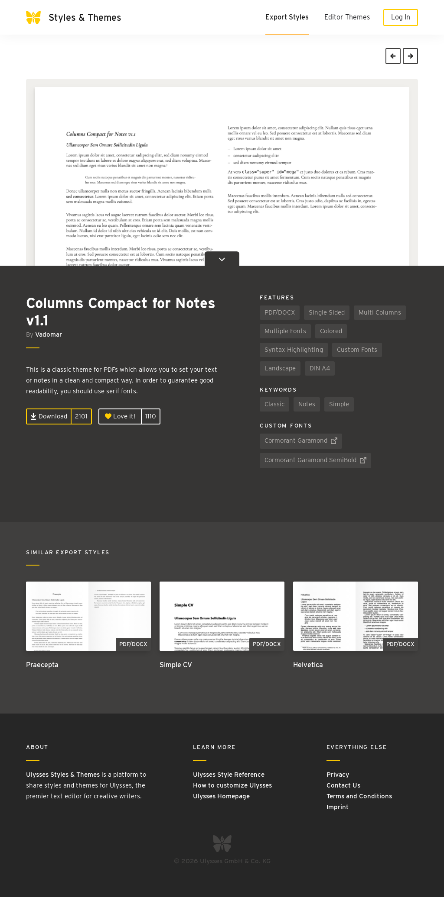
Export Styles (287, 17)
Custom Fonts (357, 350)
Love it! (120, 416)
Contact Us (343, 785)
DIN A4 (320, 368)
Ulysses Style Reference (228, 774)
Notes (306, 404)
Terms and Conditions (359, 796)
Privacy (337, 774)
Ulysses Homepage (221, 796)
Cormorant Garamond (300, 440)
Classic (274, 404)
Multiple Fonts (285, 331)
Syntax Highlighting (293, 350)
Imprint (337, 807)
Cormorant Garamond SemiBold (315, 460)
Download (48, 416)
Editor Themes (347, 17)
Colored (331, 331)
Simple (339, 404)
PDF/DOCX (279, 312)
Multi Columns (380, 312)
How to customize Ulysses (232, 785)
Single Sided (327, 312)
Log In (400, 17)
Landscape (280, 368)
